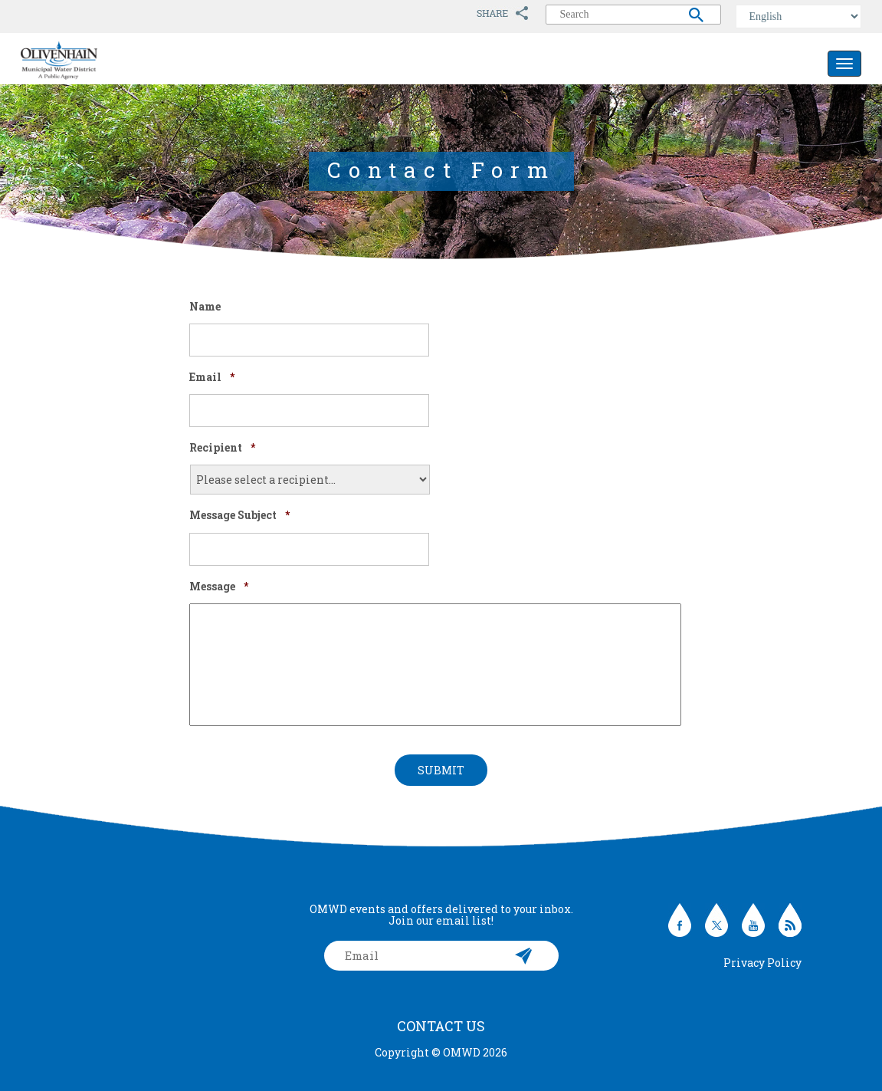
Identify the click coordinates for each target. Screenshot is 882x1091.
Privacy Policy (762, 962)
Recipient (222, 448)
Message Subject (239, 515)
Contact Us (441, 1026)
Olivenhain (93, 60)
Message (218, 586)
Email (211, 377)
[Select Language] (798, 16)
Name (205, 307)
